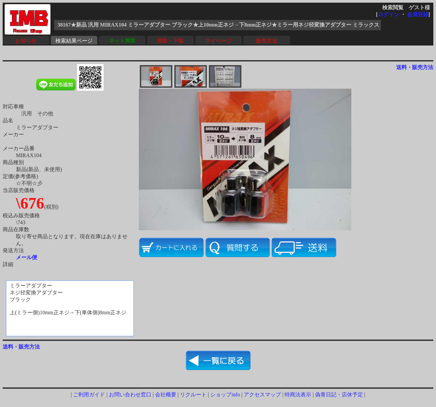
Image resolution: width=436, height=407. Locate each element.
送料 (401, 67)
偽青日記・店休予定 (339, 394)
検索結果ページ (74, 41)
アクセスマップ (262, 394)
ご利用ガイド (89, 394)
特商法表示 (298, 394)
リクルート (193, 394)
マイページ (218, 41)
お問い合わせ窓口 (130, 394)
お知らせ (26, 41)
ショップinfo (225, 394)
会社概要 (165, 394)
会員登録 (417, 14)
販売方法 (266, 41)
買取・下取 (170, 41)
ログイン (388, 14)
